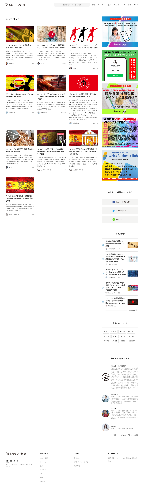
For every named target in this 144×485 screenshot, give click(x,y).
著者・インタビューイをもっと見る (125, 433)
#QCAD (130, 331)
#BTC (106, 331)
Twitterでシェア (122, 211)
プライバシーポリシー (82, 460)
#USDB (114, 340)
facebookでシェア (123, 202)
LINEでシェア (121, 219)
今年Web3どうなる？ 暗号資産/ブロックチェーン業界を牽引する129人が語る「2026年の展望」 (115, 286)
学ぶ (109, 5)
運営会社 (77, 457)
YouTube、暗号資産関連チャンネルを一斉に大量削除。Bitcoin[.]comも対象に (115, 300)
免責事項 (77, 464)
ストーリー (101, 5)
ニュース (117, 5)
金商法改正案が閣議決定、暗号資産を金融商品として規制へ (115, 243)
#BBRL (123, 340)
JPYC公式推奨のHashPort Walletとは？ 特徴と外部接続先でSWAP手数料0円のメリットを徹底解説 (115, 257)
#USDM (106, 335)
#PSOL (115, 335)
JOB (124, 5)
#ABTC (113, 331)
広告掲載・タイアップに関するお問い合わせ (122, 458)
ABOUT (136, 5)
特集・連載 (91, 5)
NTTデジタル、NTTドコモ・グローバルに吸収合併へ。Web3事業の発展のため (116, 271)
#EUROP (132, 340)
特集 (115, 264)
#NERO (122, 331)
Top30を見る (133, 309)
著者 (129, 5)
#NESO (131, 335)
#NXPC (106, 340)
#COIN (123, 335)
